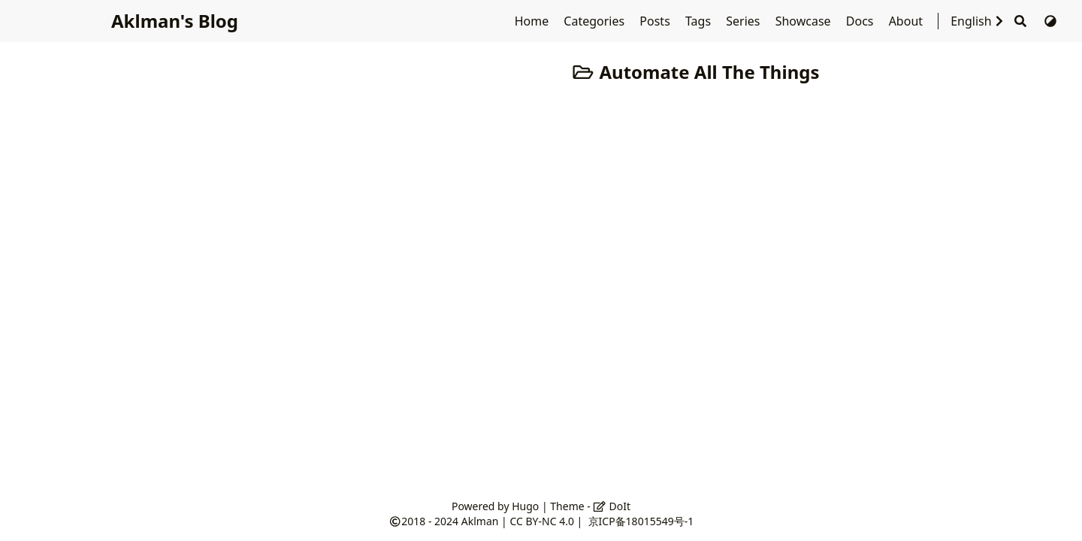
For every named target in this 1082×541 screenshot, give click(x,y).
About (907, 21)
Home (533, 21)
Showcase (804, 21)
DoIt (611, 506)
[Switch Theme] (1050, 21)
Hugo (525, 506)
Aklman (480, 521)
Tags (699, 21)
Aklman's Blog (173, 20)
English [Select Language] (978, 21)
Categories (595, 21)
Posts (656, 21)
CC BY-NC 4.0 (541, 521)
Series (744, 21)
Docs (861, 21)
